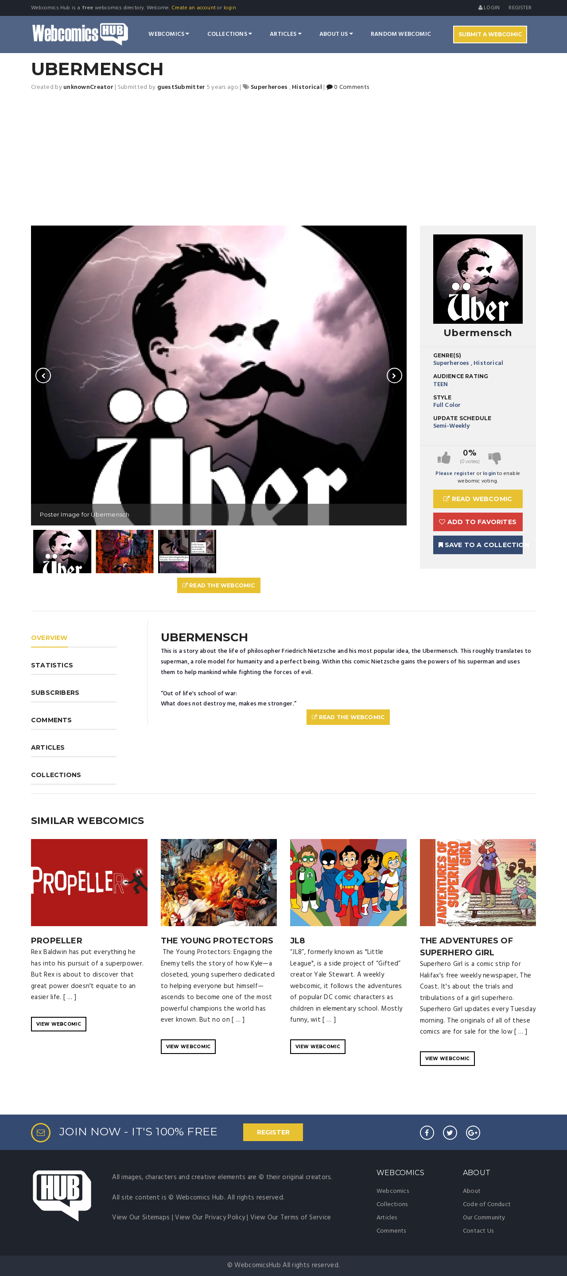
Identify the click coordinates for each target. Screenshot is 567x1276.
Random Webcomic (401, 34)
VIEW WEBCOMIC (58, 1024)
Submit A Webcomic (490, 34)
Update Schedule (462, 418)
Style (442, 397)
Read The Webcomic (219, 585)
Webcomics (168, 34)
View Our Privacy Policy (210, 1217)
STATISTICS (52, 665)
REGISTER (273, 1132)
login (230, 8)
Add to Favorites (478, 522)
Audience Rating (461, 376)
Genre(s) (447, 355)
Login (489, 8)
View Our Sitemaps (141, 1217)
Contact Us (478, 1231)
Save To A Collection (481, 545)
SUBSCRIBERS (55, 693)
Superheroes (451, 363)
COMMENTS (51, 720)
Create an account (193, 8)
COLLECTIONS (56, 775)
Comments (391, 1231)
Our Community (484, 1218)
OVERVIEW (49, 638)
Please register (455, 473)
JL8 (297, 941)
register (520, 8)
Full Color (447, 405)
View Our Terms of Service (290, 1217)
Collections (229, 34)
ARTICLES (48, 747)
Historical (488, 363)
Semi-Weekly (451, 426)
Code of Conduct (487, 1204)
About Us (336, 34)
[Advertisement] (283, 159)
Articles (286, 34)
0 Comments (347, 87)
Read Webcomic (477, 499)
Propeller (56, 941)
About (472, 1191)
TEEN (440, 384)
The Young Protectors (217, 941)
